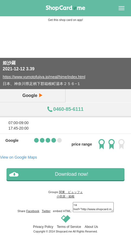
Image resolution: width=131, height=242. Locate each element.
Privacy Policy (43, 227)
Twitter (46, 211)
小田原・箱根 (65, 196)
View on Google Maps (18, 157)
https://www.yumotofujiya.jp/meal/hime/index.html (44, 77)
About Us (91, 227)
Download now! (71, 174)
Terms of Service (69, 227)
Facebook (32, 211)
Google (32, 95)
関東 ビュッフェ (71, 192)
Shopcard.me (64, 231)
